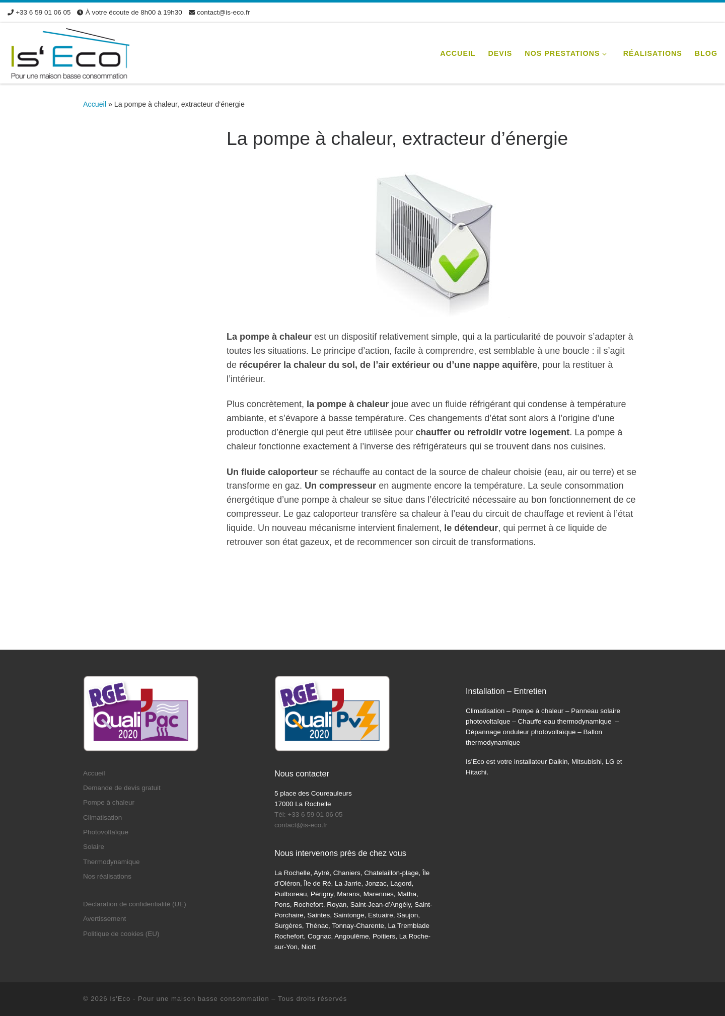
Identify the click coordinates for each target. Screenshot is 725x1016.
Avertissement (104, 918)
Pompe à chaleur (108, 802)
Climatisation (102, 817)
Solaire (93, 846)
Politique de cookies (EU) (121, 933)
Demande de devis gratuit (122, 788)
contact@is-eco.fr (300, 825)
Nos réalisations (107, 876)
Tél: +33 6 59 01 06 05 (308, 814)
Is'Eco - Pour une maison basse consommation (189, 998)
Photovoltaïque (105, 832)
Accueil (94, 104)
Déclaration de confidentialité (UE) (134, 904)
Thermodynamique (111, 862)
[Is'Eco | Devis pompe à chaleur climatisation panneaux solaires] (70, 52)
